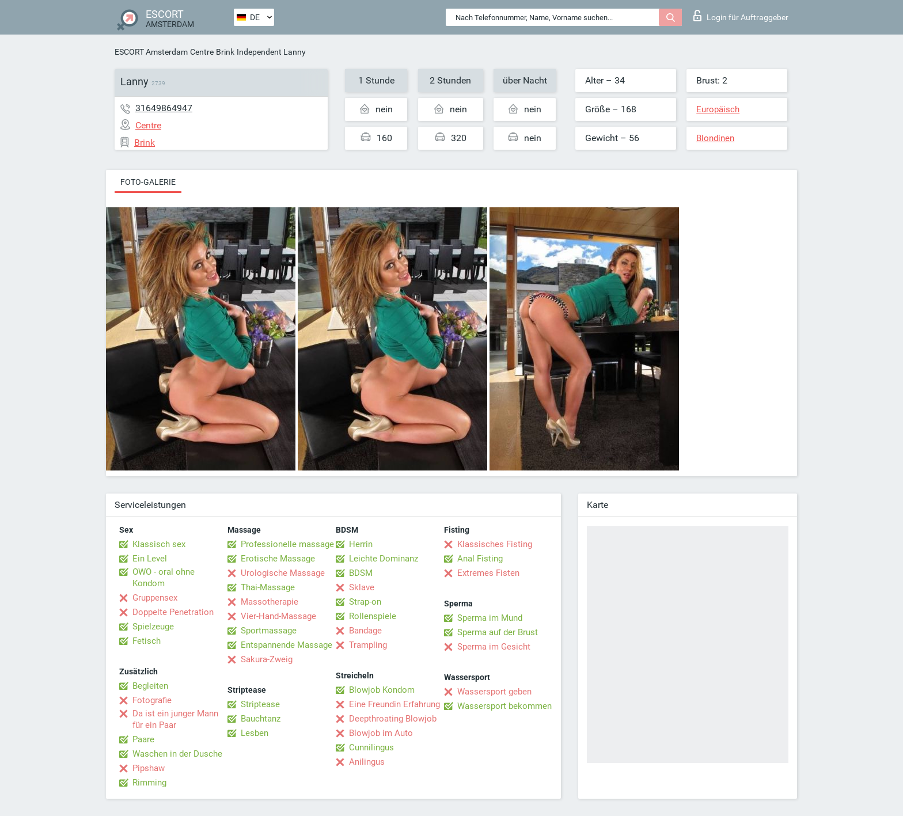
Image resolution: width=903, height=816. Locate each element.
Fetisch (146, 641)
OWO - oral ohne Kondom (163, 578)
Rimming (149, 782)
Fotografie (152, 700)
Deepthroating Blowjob (393, 718)
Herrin (361, 544)
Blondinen (715, 138)
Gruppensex (154, 598)
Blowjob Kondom (382, 690)
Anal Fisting (480, 558)
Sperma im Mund (489, 618)
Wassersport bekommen (504, 706)
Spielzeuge (153, 626)
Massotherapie (269, 602)
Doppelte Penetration (173, 612)
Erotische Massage (278, 558)
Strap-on (365, 602)
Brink (225, 51)
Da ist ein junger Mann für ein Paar (175, 719)
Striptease (260, 704)
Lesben (254, 733)
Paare (143, 739)
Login (740, 15)
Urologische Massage (283, 573)
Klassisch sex (158, 544)
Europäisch (717, 109)
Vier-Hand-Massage (278, 616)
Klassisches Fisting (494, 544)
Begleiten (150, 686)
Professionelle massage (287, 544)
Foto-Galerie (148, 182)
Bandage (365, 630)
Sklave (361, 587)
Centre (202, 51)
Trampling (368, 645)
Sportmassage (269, 630)
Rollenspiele (372, 616)
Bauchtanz (260, 718)
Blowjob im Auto (381, 733)
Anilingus (367, 762)
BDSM (361, 573)
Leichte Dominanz (383, 558)
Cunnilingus (371, 747)
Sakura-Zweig (267, 659)
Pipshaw (148, 768)
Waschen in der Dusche (177, 754)
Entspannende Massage (286, 645)
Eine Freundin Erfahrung (394, 704)
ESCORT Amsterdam (151, 51)
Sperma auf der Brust (497, 632)
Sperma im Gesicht (493, 647)
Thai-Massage (268, 587)
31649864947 (163, 108)
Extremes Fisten (488, 573)
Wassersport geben (494, 691)
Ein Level (149, 558)
